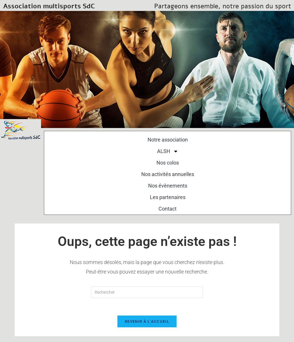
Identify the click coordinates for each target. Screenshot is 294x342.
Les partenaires (167, 197)
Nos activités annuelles (167, 174)
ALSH (167, 151)
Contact (167, 209)
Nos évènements (167, 186)
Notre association (168, 140)
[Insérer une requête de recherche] (147, 292)
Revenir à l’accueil (147, 321)
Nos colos (167, 163)
